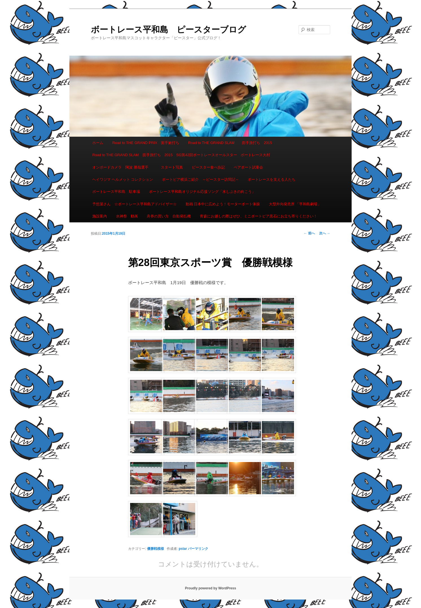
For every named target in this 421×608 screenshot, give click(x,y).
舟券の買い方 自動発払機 (169, 216)
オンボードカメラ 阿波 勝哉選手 (122, 167)
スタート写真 (172, 167)
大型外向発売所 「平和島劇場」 (295, 204)
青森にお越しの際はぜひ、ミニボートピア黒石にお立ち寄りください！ (258, 216)
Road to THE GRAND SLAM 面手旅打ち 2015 (230, 143)
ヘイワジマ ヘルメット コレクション (122, 179)
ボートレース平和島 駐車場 (116, 191)
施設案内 (99, 216)
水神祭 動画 (127, 216)
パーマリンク (198, 549)
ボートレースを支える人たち (271, 179)
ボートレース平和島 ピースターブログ (168, 29)
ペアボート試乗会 (248, 167)
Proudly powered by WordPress (210, 588)
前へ (309, 233)
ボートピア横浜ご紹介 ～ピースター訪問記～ (200, 179)
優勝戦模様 (155, 549)
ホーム (97, 143)
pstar (183, 549)
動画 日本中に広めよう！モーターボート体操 (223, 204)
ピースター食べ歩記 (208, 167)
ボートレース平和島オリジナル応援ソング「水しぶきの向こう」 (202, 191)
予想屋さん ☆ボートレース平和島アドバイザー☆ (134, 204)
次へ (324, 233)
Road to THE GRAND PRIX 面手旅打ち (145, 143)
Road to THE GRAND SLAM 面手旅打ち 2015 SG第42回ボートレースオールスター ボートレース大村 (181, 155)
